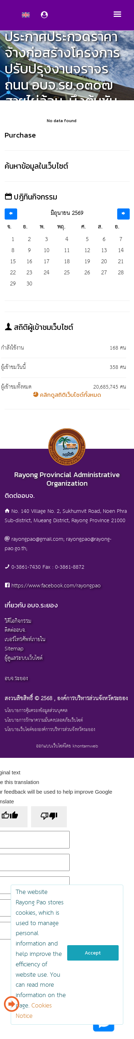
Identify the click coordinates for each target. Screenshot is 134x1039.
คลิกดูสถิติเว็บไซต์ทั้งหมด (67, 394)
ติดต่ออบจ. (15, 630)
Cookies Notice (34, 1011)
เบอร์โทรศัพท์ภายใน (25, 639)
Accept (93, 953)
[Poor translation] (49, 816)
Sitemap (14, 649)
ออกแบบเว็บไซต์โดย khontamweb (67, 746)
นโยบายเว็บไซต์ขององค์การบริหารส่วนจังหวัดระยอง (50, 730)
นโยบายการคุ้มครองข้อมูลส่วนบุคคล (36, 711)
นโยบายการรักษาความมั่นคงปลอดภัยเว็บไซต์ (44, 721)
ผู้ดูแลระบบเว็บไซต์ (24, 658)
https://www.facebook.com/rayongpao (56, 586)
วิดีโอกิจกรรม (18, 621)
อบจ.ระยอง (16, 678)
